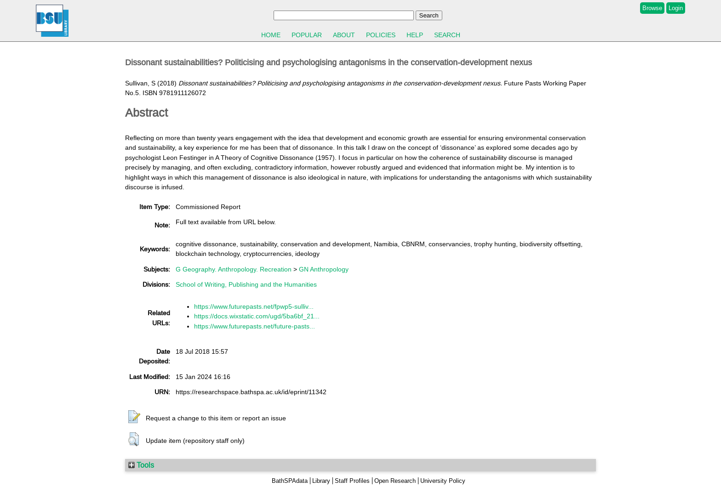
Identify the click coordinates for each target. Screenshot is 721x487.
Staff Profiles (352, 480)
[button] (134, 417)
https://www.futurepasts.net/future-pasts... (254, 326)
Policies (380, 35)
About (344, 35)
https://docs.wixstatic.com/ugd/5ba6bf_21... (257, 316)
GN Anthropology (324, 269)
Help (414, 35)
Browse (652, 8)
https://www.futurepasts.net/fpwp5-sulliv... (254, 306)
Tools (141, 465)
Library (321, 480)
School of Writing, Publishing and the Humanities (246, 284)
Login (676, 8)
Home (270, 35)
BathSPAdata (290, 480)
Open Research (395, 480)
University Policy (442, 480)
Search (447, 35)
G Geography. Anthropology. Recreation (234, 269)
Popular (307, 35)
